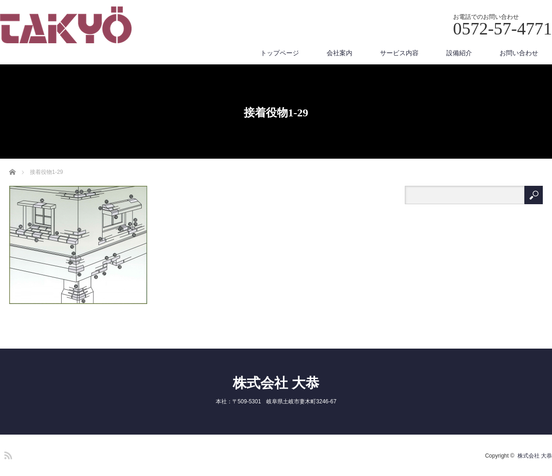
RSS (7, 454)
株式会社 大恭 (276, 382)
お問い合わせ (519, 53)
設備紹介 (459, 53)
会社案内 (339, 53)
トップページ (279, 53)
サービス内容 (399, 53)
